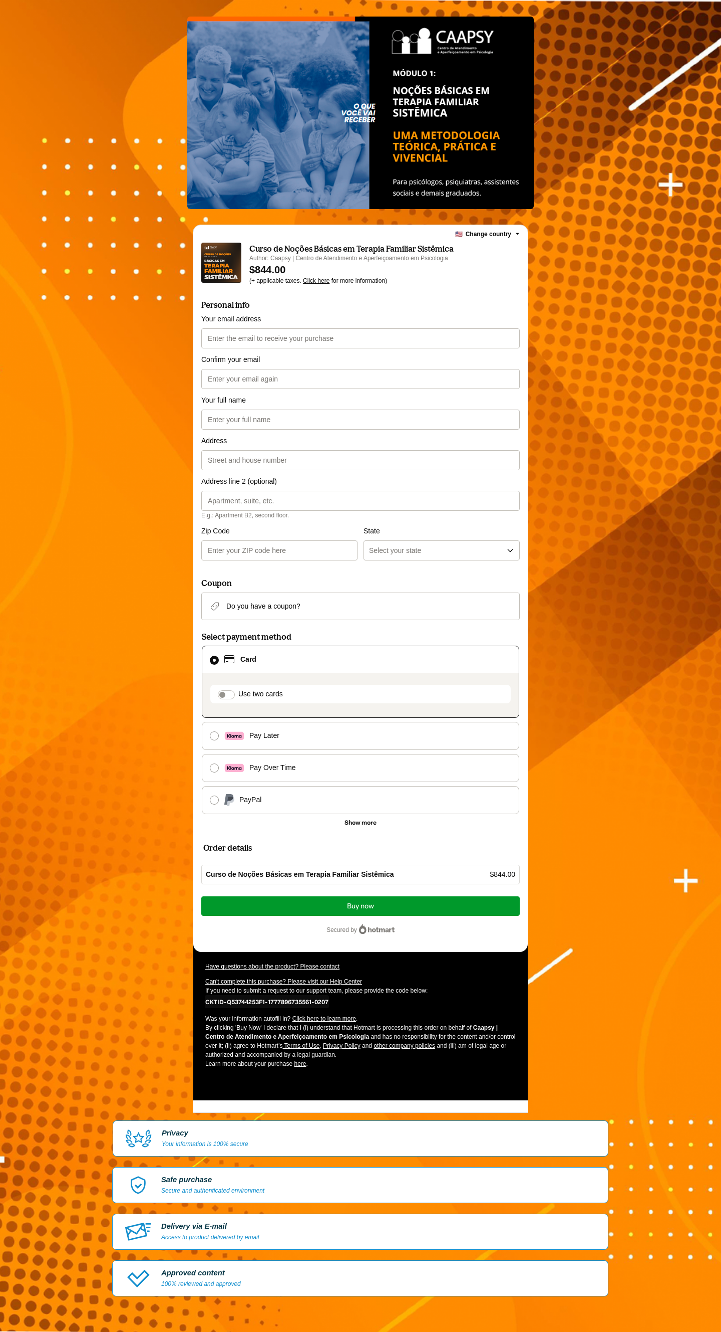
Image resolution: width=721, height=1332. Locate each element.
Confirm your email (230, 359)
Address (214, 441)
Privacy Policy (341, 1045)
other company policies (404, 1045)
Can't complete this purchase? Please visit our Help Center (283, 981)
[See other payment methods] (360, 822)
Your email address (231, 319)
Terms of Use (301, 1045)
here (300, 1063)
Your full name (223, 400)
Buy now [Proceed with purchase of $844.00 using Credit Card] (360, 906)
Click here (316, 280)
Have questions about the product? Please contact (272, 966)
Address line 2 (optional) (239, 481)
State (372, 531)
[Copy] (267, 1001)
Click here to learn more (324, 1018)
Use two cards (260, 694)
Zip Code (215, 531)
